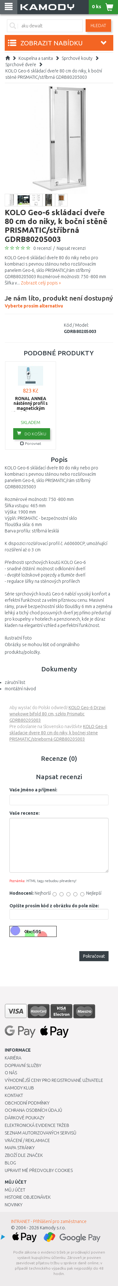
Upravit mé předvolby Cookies (39, 1170)
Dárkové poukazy (24, 1117)
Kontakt (14, 1095)
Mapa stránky (20, 1147)
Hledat (98, 25)
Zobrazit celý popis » (41, 282)
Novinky (13, 1204)
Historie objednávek (28, 1197)
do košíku (31, 433)
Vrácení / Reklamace (27, 1140)
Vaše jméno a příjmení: (33, 789)
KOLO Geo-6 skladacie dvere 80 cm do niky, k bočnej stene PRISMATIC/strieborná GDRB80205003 (58, 733)
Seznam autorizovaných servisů (40, 1132)
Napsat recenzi (71, 248)
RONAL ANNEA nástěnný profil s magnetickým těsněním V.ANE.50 (30, 406)
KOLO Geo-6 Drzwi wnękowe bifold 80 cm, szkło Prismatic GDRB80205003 (57, 714)
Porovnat (30, 443)
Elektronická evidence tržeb (37, 1125)
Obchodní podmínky (27, 1102)
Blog (10, 1162)
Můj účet (15, 1189)
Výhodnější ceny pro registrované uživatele (54, 1080)
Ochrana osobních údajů (33, 1110)
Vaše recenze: (24, 813)
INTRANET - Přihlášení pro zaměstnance (49, 1221)
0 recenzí (42, 248)
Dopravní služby (23, 1065)
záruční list (15, 682)
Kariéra (13, 1057)
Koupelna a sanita (36, 58)
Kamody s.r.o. (53, 1227)
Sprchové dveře (20, 64)
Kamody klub (19, 1087)
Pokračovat (94, 956)
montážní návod (20, 688)
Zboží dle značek (24, 1155)
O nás (11, 1072)
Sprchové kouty (77, 58)
